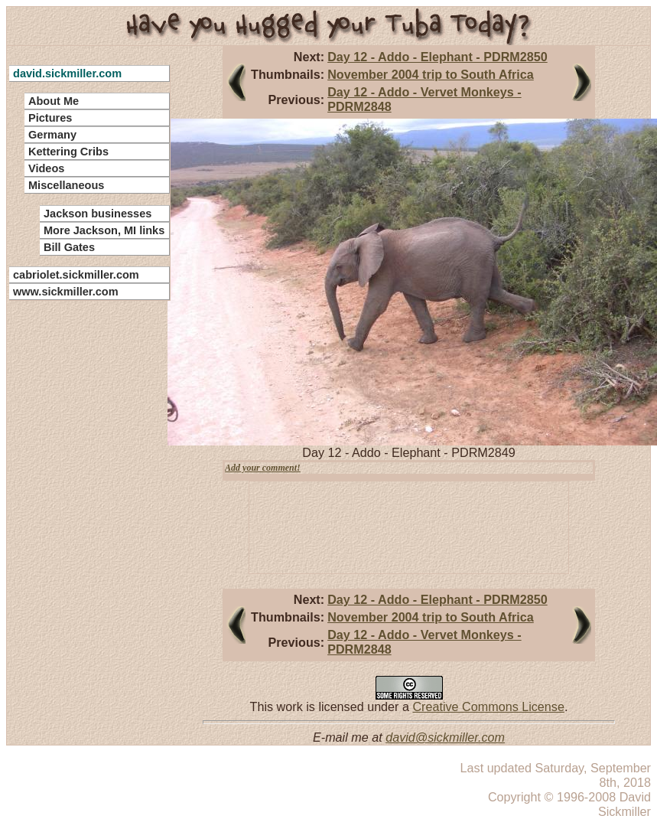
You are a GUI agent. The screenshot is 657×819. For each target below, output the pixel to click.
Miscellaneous (66, 185)
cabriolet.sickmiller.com (76, 275)
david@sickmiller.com (445, 737)
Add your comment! (263, 467)
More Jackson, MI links (104, 230)
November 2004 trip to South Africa (430, 74)
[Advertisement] (80, 535)
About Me (53, 101)
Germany (52, 135)
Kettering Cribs (68, 151)
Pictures (50, 118)
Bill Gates (69, 247)
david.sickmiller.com (67, 73)
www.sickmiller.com (66, 292)
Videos (46, 168)
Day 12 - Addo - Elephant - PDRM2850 (437, 57)
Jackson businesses (97, 213)
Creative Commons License (488, 706)
